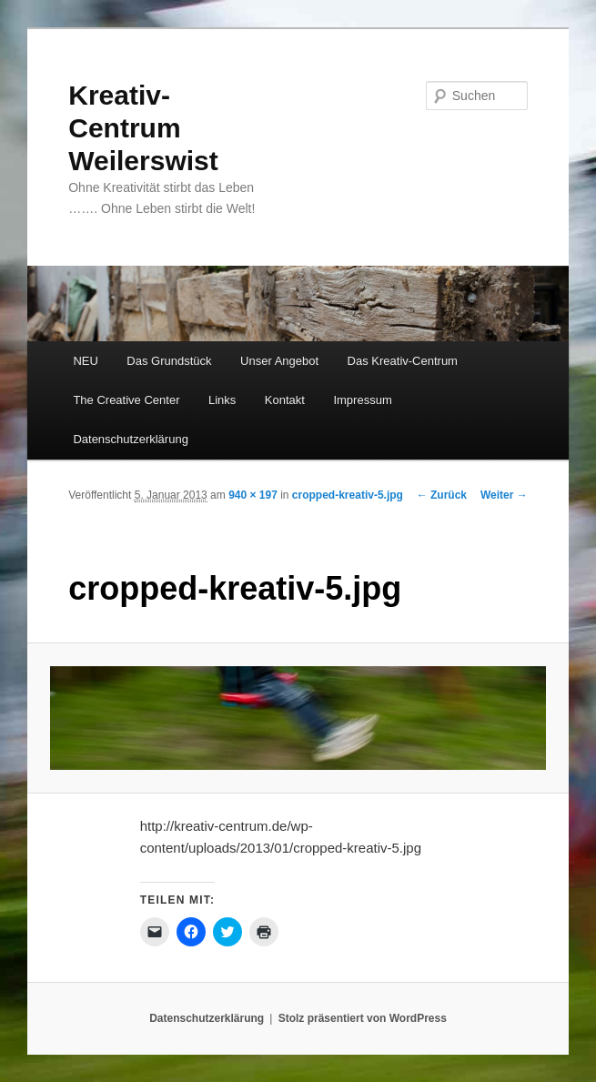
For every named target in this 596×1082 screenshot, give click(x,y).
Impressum (362, 400)
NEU (85, 361)
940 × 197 (253, 495)
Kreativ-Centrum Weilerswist (143, 128)
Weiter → (504, 495)
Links (222, 400)
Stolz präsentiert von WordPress (362, 1018)
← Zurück (442, 495)
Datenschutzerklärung (130, 439)
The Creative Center (126, 400)
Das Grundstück (168, 361)
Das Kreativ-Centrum (403, 361)
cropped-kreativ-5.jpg (347, 495)
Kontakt (285, 400)
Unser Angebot (279, 361)
